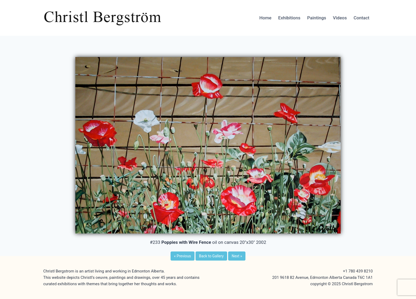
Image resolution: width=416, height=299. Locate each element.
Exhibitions (289, 17)
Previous (182, 256)
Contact (362, 17)
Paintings (316, 17)
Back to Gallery (211, 256)
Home (265, 17)
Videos (340, 17)
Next (237, 256)
